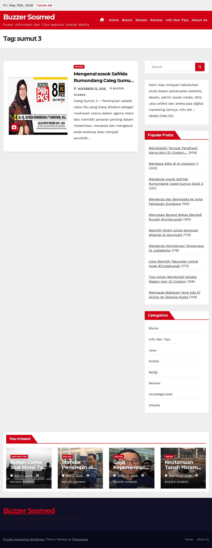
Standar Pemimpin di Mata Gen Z (77, 467)
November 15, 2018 (92, 88)
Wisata (141, 20)
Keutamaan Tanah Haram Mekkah (181, 467)
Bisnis (127, 20)
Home (114, 20)
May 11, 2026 (23, 475)
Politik (154, 361)
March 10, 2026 (180, 475)
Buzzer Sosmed (28, 17)
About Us (199, 20)
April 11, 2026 (128, 475)
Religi (153, 372)
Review (156, 20)
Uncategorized (160, 394)
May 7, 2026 (74, 475)
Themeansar (80, 539)
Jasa (152, 350)
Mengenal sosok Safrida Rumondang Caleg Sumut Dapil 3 (103, 80)
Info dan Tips (177, 20)
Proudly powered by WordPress (24, 539)
